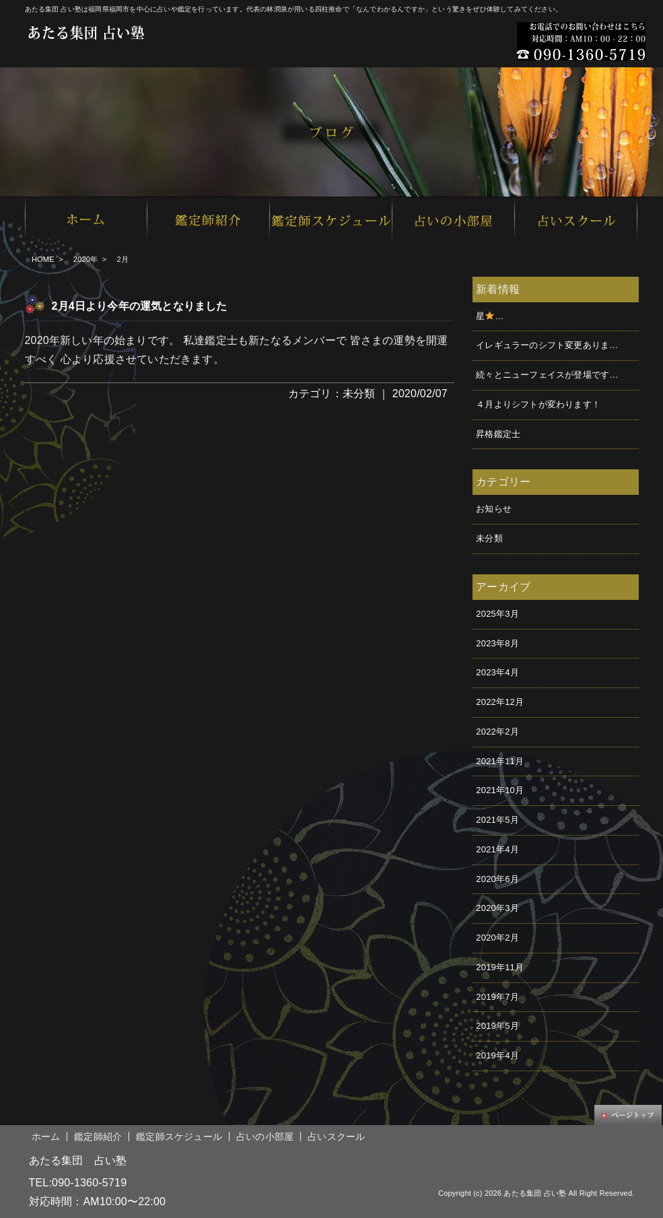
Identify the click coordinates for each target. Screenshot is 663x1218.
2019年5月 (497, 1026)
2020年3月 (497, 908)
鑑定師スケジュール (179, 1136)
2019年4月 (497, 1055)
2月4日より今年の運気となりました (140, 306)
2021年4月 (497, 849)
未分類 (359, 393)
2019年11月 (500, 967)
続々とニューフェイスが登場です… (547, 375)
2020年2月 (497, 938)
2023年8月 (497, 643)
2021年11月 (500, 761)
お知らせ (494, 509)
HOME (43, 259)
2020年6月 (497, 879)
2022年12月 (500, 702)
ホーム (46, 1136)
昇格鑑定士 (498, 434)
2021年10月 (500, 790)
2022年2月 (497, 731)
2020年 (85, 259)
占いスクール (336, 1136)
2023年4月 (497, 672)
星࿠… (489, 316)
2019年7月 (497, 997)
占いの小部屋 (264, 1136)
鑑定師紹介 (98, 1136)
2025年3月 (497, 614)
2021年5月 (497, 820)
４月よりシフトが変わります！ (538, 404)
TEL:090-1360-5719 (78, 1182)
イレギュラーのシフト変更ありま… (547, 345)
